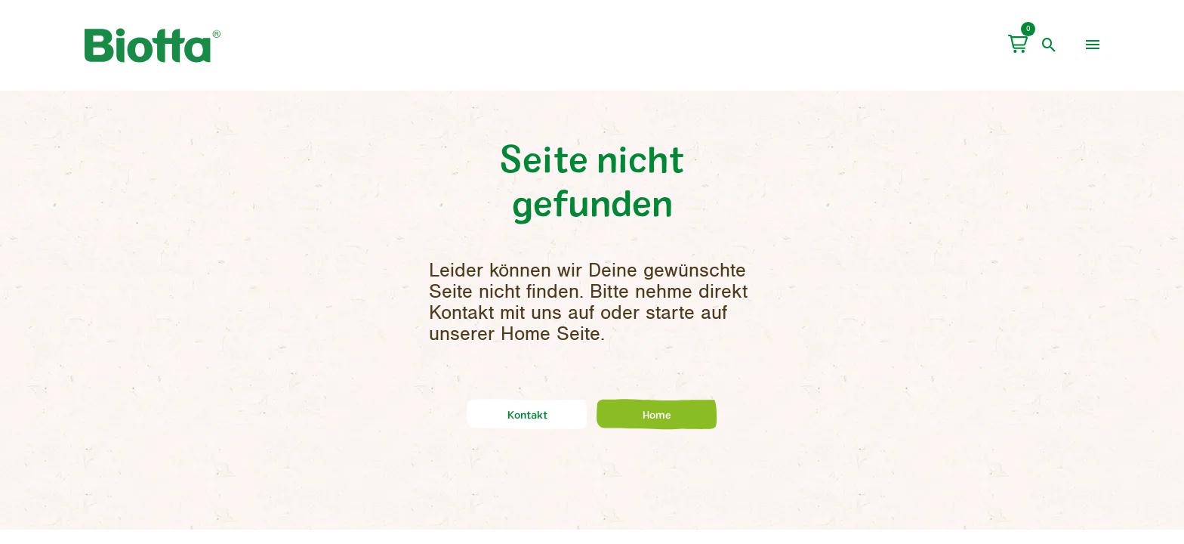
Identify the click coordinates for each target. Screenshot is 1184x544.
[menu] (1092, 45)
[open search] (1049, 45)
